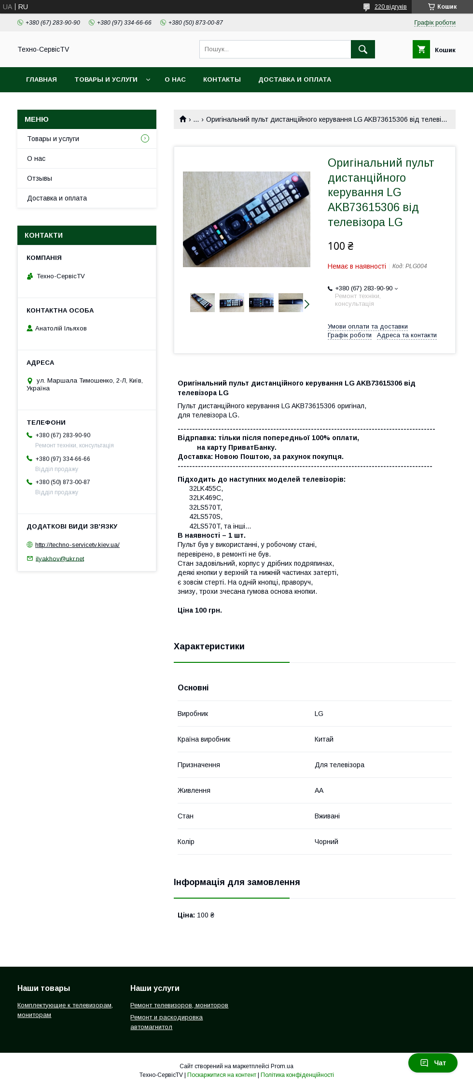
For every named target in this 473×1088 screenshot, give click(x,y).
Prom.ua (282, 1066)
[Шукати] (363, 49)
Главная (41, 79)
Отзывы (39, 178)
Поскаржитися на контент (221, 1075)
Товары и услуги (106, 79)
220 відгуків (391, 6)
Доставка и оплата (294, 79)
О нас (175, 79)
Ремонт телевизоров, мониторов (179, 1005)
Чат (433, 1063)
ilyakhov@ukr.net (60, 558)
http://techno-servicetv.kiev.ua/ (77, 544)
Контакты (222, 79)
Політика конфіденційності (297, 1075)
